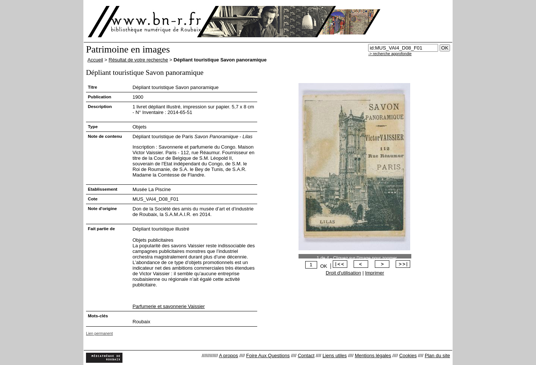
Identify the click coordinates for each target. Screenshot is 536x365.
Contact (306, 355)
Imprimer (374, 273)
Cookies (408, 355)
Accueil (95, 60)
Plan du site (437, 355)
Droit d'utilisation (343, 273)
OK (323, 266)
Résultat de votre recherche (138, 60)
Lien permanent (99, 333)
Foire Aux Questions (268, 355)
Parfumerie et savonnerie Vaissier (169, 306)
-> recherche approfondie (389, 54)
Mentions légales (373, 355)
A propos (228, 355)
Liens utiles (334, 355)
